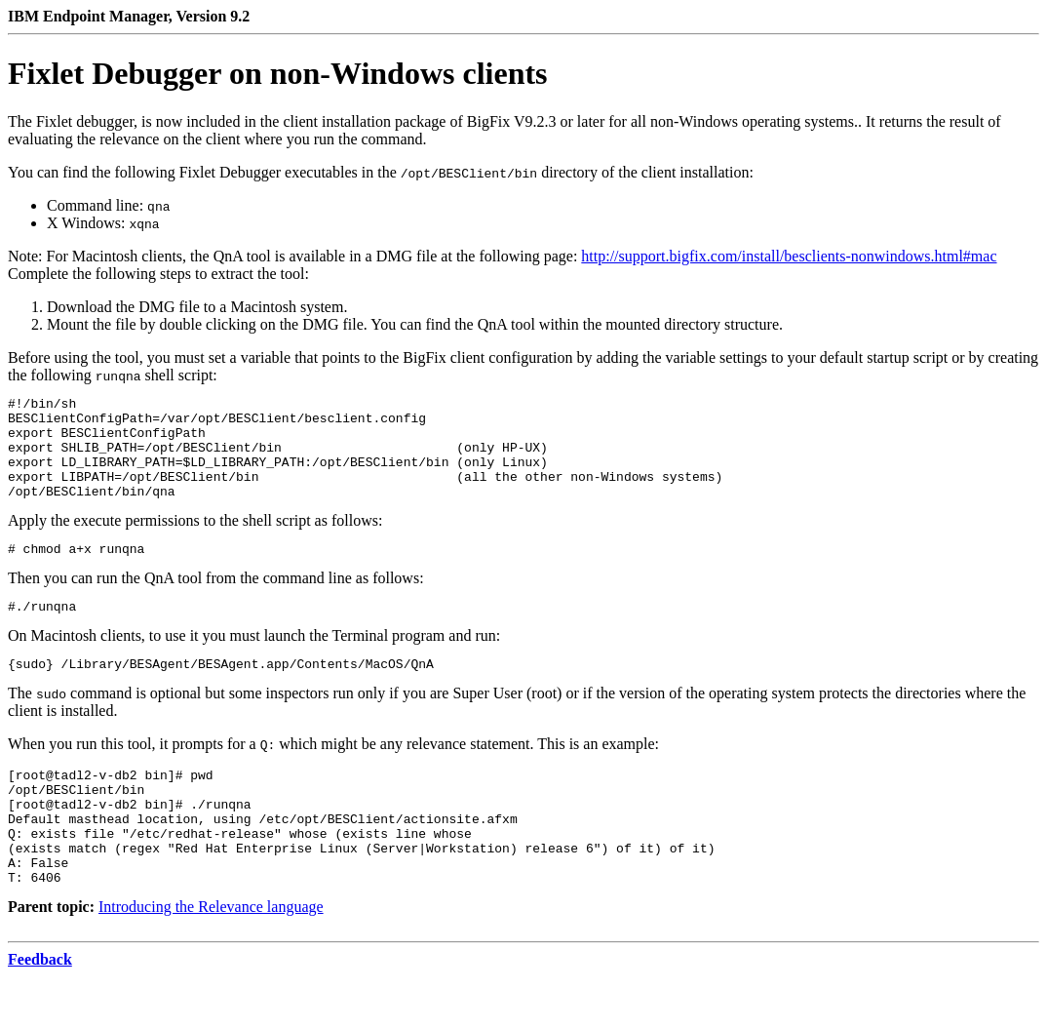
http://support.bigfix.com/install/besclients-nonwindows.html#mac (788, 256)
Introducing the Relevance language (211, 959)
